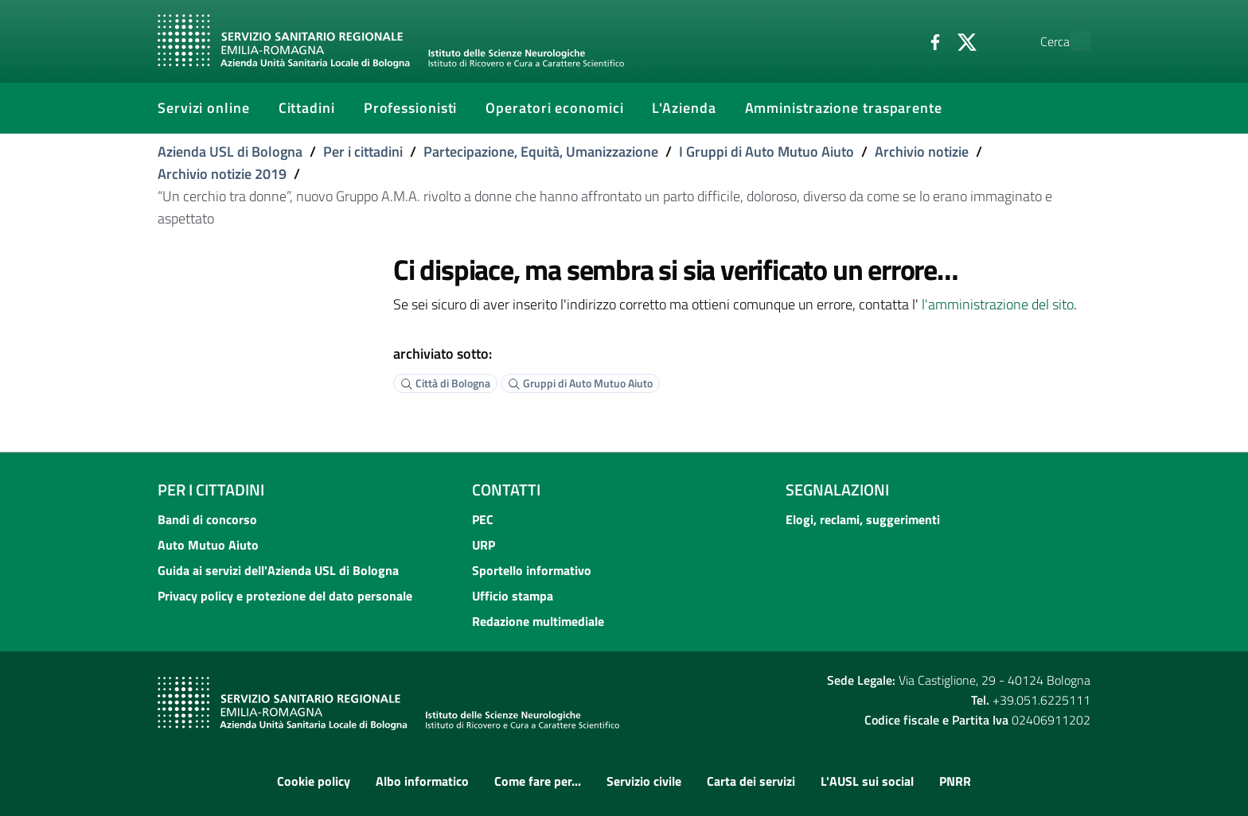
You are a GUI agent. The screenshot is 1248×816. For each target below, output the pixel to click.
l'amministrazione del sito (998, 304)
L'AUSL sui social (867, 781)
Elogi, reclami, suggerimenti (863, 519)
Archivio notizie (922, 151)
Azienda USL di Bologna (230, 151)
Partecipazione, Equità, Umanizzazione (540, 151)
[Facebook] (899, 40)
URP (483, 544)
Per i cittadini (363, 151)
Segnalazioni (837, 489)
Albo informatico (422, 781)
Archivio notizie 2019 (222, 174)
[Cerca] (1071, 41)
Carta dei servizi (751, 781)
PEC (482, 519)
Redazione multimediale (538, 621)
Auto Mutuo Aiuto (208, 544)
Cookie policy (313, 781)
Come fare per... (537, 781)
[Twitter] (930, 40)
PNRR (955, 781)
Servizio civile (643, 781)
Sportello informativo (531, 570)
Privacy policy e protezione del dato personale (285, 595)
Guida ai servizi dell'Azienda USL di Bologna (278, 570)
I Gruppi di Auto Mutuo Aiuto (766, 151)
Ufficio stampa (512, 595)
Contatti (506, 489)
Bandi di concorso (207, 519)
